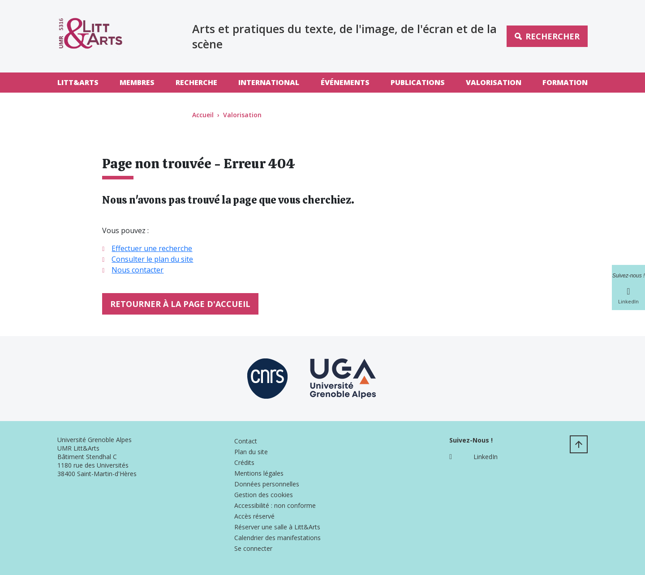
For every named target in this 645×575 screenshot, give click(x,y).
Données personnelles (266, 484)
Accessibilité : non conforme (275, 505)
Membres (137, 82)
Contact (245, 441)
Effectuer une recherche (152, 248)
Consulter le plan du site (152, 259)
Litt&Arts (78, 82)
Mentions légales (259, 473)
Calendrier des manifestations (277, 537)
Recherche (196, 82)
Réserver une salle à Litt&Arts (277, 527)
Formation (565, 82)
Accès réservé (254, 516)
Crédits (244, 462)
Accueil (203, 115)
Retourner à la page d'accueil (180, 303)
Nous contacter (137, 270)
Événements (345, 82)
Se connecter (253, 548)
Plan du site (251, 451)
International (268, 82)
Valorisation (493, 82)
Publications (418, 82)
